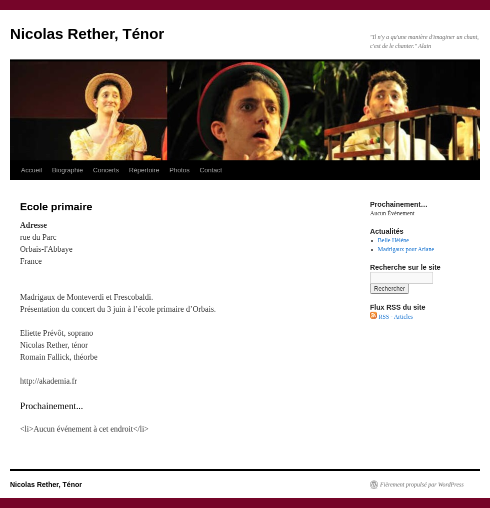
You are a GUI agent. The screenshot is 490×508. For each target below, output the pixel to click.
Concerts (106, 170)
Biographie (67, 170)
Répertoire (144, 170)
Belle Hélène (393, 240)
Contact (211, 170)
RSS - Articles (391, 316)
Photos (180, 170)
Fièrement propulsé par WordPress (422, 484)
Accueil (31, 170)
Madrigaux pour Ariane (406, 249)
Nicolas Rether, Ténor (87, 33)
